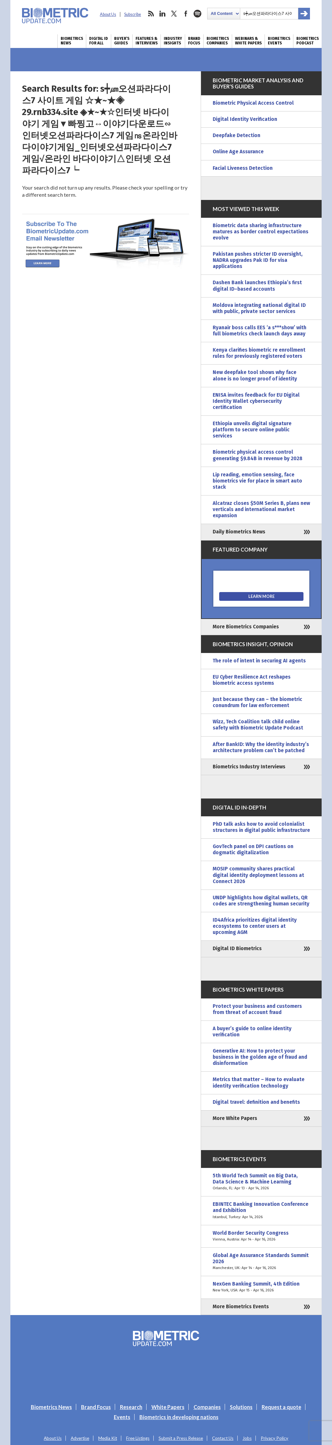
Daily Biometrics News (239, 532)
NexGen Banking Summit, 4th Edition (261, 1287)
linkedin (162, 13)
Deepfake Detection (236, 135)
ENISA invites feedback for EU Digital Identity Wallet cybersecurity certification (256, 401)
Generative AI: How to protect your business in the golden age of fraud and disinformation (260, 1057)
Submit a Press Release (181, 1438)
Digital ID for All (98, 40)
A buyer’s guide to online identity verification (252, 1032)
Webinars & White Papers (248, 40)
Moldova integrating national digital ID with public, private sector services (259, 308)
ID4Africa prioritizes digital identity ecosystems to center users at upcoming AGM (255, 926)
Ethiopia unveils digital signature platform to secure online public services (252, 430)
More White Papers (235, 1118)
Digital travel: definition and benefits (256, 1102)
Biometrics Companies (218, 40)
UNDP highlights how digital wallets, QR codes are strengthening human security (261, 901)
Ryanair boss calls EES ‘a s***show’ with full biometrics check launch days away (259, 331)
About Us (108, 14)
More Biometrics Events (241, 1307)
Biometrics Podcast (307, 40)
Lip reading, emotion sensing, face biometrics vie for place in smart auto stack (257, 481)
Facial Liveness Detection (243, 168)
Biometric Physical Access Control (253, 103)
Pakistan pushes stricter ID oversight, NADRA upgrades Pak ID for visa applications (257, 260)
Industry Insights (173, 40)
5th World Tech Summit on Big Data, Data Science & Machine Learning (261, 1182)
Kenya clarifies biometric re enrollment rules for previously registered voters (259, 353)
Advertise (80, 1438)
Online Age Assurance (238, 152)
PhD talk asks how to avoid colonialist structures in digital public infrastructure (261, 827)
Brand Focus (194, 40)
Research (131, 1407)
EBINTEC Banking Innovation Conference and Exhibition (261, 1210)
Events (122, 1417)
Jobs (247, 1438)
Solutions (241, 1407)
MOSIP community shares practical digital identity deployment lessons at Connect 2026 (258, 875)
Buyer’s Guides (121, 40)
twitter (174, 13)
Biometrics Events (279, 40)
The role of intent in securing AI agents (259, 661)
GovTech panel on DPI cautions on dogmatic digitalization (253, 850)
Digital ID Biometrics (237, 948)
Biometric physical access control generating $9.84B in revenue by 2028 (257, 455)
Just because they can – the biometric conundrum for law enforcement (257, 702)
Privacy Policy (274, 1438)
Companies (207, 1407)
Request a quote (281, 1407)
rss (151, 13)
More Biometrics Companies (246, 627)
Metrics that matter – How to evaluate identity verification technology (258, 1083)
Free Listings (137, 1438)
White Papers (167, 1407)
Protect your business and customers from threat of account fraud (257, 1009)
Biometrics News (72, 40)
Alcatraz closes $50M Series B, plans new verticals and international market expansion (261, 509)
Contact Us (222, 1438)
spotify (197, 13)
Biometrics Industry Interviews (249, 767)
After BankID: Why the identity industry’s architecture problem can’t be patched (261, 747)
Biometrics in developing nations (179, 1417)
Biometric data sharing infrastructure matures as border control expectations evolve (260, 232)
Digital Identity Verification (245, 119)
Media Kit (107, 1438)
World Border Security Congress (261, 1236)
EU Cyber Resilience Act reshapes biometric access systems (251, 680)
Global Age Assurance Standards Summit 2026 (261, 1262)
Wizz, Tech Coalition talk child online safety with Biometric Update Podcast (258, 725)
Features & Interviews (147, 40)
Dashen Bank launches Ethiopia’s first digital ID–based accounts (257, 286)
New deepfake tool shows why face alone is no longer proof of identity (255, 375)
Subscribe (132, 14)
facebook (186, 13)
